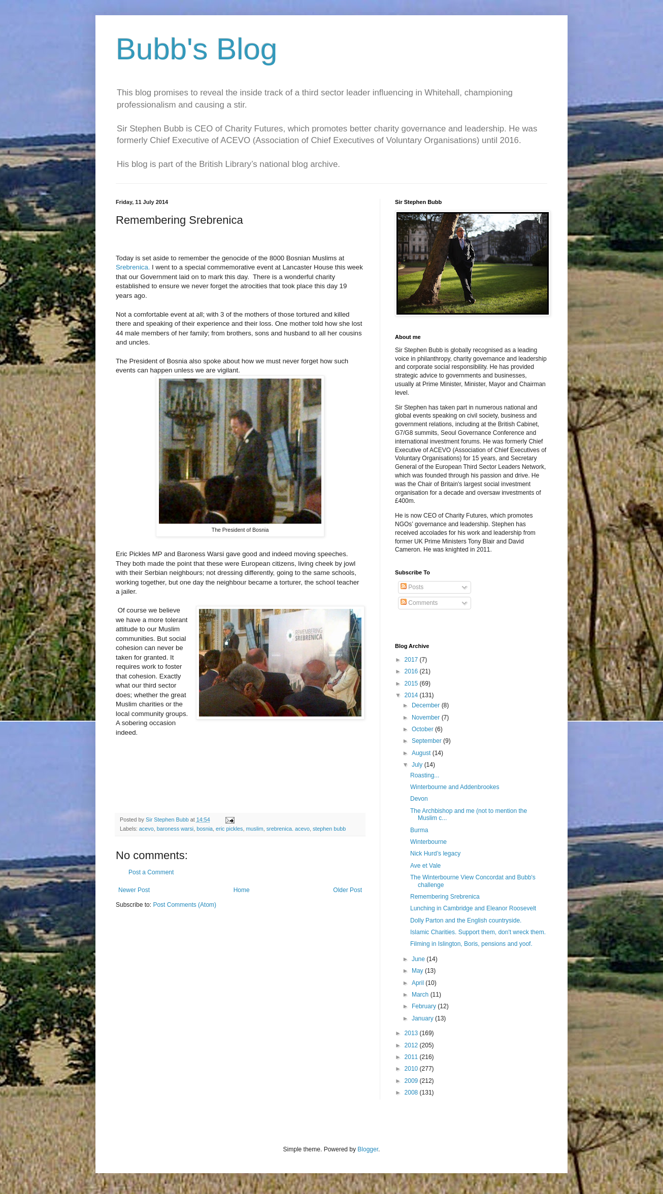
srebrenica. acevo (288, 829)
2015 (412, 683)
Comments (419, 602)
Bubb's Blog (196, 49)
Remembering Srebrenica (445, 896)
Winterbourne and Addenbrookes (454, 787)
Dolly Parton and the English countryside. (465, 920)
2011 (412, 1057)
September (427, 740)
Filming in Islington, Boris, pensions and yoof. (471, 943)
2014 (412, 695)
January (423, 1018)
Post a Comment (151, 872)
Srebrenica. (133, 267)
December (427, 705)
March (421, 994)
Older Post (347, 890)
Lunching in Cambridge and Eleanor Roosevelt (473, 908)
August (422, 753)
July (418, 764)
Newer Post (134, 890)
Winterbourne (428, 841)
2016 (412, 671)
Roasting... (424, 775)
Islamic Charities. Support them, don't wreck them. (478, 932)
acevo (146, 829)
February (425, 1006)
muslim (254, 829)
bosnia (204, 829)
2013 (412, 1033)
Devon (419, 798)
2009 (412, 1080)
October (423, 729)
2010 (412, 1068)
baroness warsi (175, 829)
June (419, 959)
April (418, 982)
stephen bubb (329, 829)
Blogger (367, 1149)
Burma (419, 830)
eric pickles (229, 829)
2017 (412, 659)
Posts (412, 587)
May (418, 970)
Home (242, 890)
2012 (412, 1045)
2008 (412, 1092)
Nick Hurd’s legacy (435, 853)
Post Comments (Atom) (184, 904)
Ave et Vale (425, 865)
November (427, 717)
